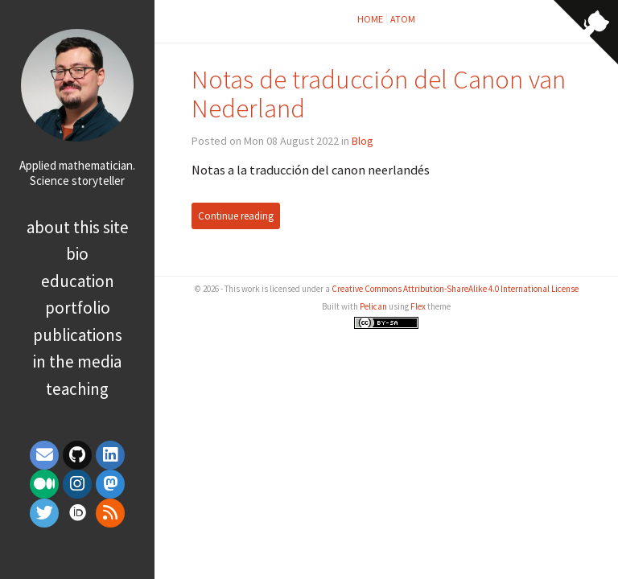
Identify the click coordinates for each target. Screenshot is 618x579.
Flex (418, 306)
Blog (362, 140)
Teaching (77, 389)
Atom (402, 19)
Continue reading (236, 216)
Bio (77, 254)
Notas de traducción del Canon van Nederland (379, 94)
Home (370, 19)
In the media (77, 361)
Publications (77, 335)
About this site (78, 227)
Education (77, 281)
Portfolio (77, 307)
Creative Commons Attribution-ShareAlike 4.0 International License (455, 288)
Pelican (373, 306)
